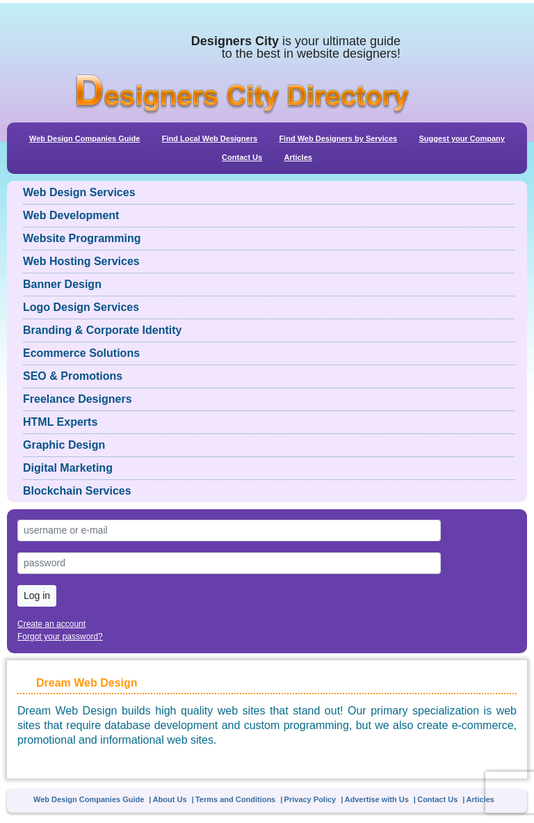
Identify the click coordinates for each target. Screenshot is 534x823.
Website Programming (82, 238)
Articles (298, 157)
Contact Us (242, 157)
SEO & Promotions (72, 376)
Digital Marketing (68, 468)
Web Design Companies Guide (84, 138)
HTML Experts (60, 422)
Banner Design (62, 284)
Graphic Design (64, 445)
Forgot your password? (60, 636)
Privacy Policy (310, 799)
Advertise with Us (377, 799)
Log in (37, 595)
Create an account (51, 624)
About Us (170, 799)
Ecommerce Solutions (81, 353)
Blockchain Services (77, 491)
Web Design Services (79, 192)
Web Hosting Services (81, 261)
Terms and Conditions (235, 799)
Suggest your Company (461, 138)
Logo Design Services (81, 307)
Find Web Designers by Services (338, 138)
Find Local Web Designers (209, 138)
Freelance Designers (77, 399)
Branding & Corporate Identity (102, 330)
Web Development (71, 215)
